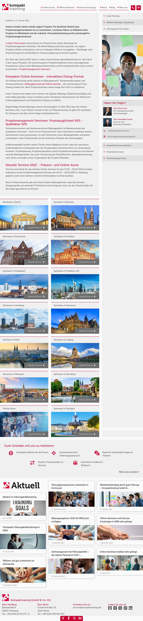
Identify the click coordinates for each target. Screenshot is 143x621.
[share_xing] (63, 618)
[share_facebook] (69, 618)
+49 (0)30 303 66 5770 (53, 614)
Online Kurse (48, 7)
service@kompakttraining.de (87, 607)
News (103, 7)
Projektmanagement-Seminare (34, 69)
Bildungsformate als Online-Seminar (43, 84)
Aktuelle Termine (36, 227)
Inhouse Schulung (86, 7)
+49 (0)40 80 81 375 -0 (17, 614)
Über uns (122, 7)
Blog (112, 7)
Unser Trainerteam (16, 43)
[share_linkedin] (80, 618)
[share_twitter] (74, 618)
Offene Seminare (66, 7)
